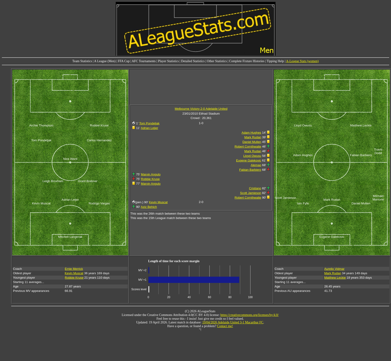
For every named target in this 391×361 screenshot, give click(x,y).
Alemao (256, 165)
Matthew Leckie (335, 277)
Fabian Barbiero (250, 169)
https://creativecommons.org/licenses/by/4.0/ (249, 315)
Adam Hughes (251, 132)
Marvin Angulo (150, 174)
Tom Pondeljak (149, 123)
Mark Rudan (252, 137)
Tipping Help (275, 61)
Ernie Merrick (74, 269)
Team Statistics (82, 61)
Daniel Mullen (251, 142)
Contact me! (225, 326)
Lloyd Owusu (252, 156)
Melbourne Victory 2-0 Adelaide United (201, 108)
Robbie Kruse (150, 179)
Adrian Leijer (149, 128)
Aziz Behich (149, 207)
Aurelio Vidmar (334, 269)
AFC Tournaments (144, 61)
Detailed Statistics (193, 61)
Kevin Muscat (158, 202)
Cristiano (255, 188)
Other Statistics (217, 61)
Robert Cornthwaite (247, 146)
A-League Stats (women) (302, 61)
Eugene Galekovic (248, 160)
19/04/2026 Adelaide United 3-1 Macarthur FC (232, 322)
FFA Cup (124, 61)
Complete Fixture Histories (246, 61)
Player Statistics (168, 61)
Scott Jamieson (250, 193)
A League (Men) (105, 61)
